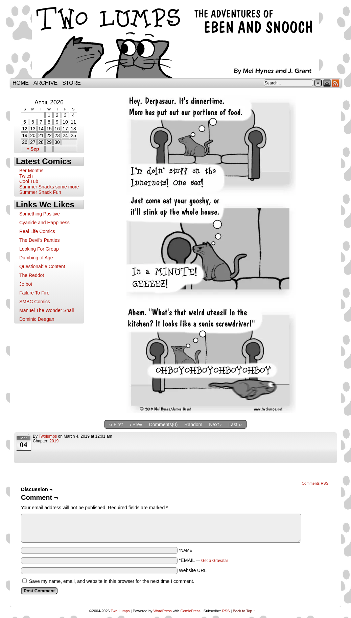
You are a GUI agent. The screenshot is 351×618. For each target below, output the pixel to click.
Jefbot (25, 284)
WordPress (163, 611)
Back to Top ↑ (244, 611)
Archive (45, 83)
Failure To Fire (34, 292)
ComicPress (191, 611)
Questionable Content (42, 266)
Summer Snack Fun (40, 192)
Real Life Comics (37, 231)
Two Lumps (175, 40)
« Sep (32, 149)
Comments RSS (315, 483)
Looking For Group (39, 249)
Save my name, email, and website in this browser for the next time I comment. (111, 581)
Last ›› (235, 424)
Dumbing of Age (36, 257)
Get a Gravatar (214, 560)
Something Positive (39, 213)
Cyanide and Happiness (44, 222)
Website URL (193, 570)
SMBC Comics (34, 301)
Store (71, 83)
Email (327, 83)
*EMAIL (203, 560)
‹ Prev (136, 424)
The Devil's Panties (39, 240)
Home (21, 83)
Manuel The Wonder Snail (46, 310)
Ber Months (31, 170)
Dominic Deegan (36, 319)
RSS (335, 83)
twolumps (48, 436)
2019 (54, 441)
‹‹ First (116, 424)
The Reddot (31, 275)
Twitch (26, 176)
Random (193, 424)
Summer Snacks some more (49, 186)
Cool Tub (28, 181)
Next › (215, 424)
